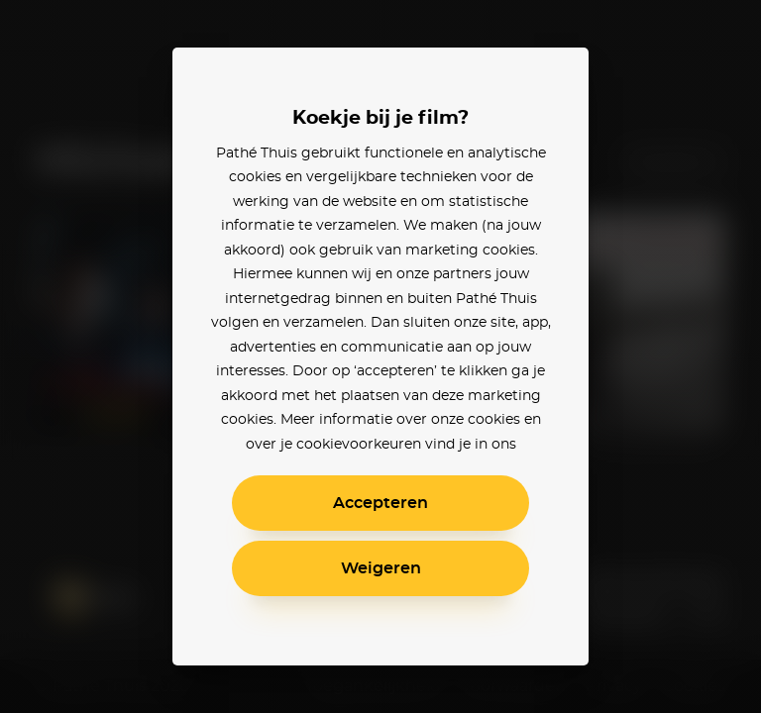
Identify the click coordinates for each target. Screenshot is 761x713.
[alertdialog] (380, 356)
